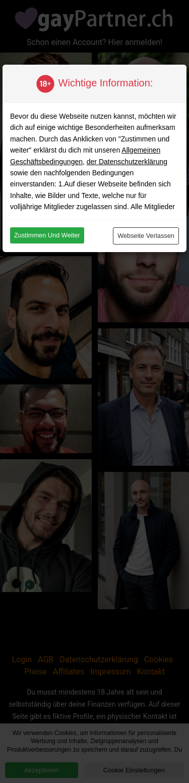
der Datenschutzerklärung (127, 162)
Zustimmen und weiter (47, 235)
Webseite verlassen (145, 235)
